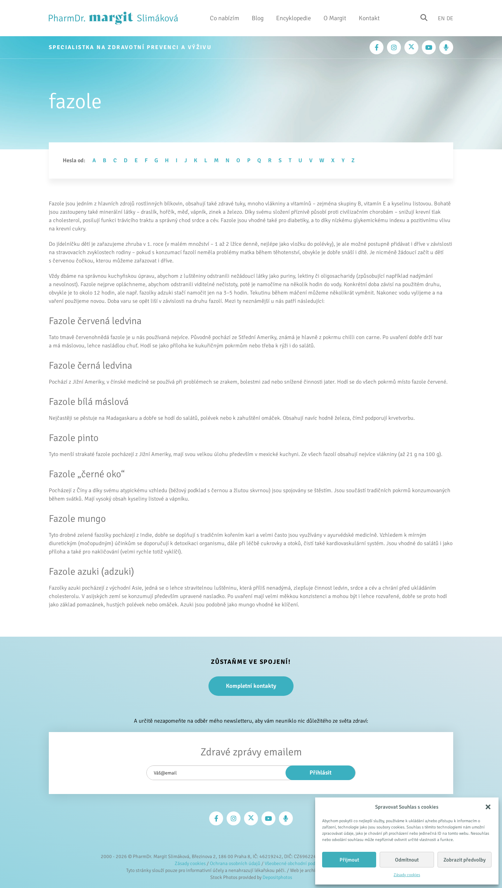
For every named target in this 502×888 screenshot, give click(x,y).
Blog (258, 18)
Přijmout (349, 860)
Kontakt (369, 18)
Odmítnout (407, 860)
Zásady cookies (407, 875)
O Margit (335, 18)
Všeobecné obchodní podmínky (296, 863)
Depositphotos (277, 877)
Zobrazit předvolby (464, 860)
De (450, 18)
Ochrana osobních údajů (235, 863)
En (441, 18)
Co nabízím (224, 18)
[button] (488, 806)
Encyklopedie (293, 18)
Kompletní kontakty (251, 686)
